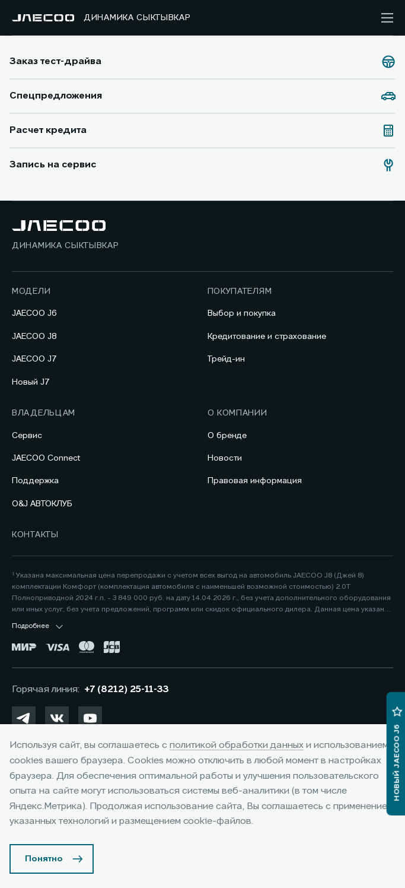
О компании (237, 413)
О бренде (227, 436)
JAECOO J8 (34, 336)
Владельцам (43, 413)
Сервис (27, 436)
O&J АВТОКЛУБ (42, 504)
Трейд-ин (226, 359)
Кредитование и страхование (267, 336)
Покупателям (240, 291)
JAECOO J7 (34, 359)
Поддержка (35, 481)
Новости (225, 458)
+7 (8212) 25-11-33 (126, 689)
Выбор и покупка (242, 313)
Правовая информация (255, 481)
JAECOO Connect (46, 458)
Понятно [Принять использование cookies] (44, 859)
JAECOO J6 (34, 313)
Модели (31, 291)
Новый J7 (31, 382)
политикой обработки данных (237, 745)
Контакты (35, 535)
